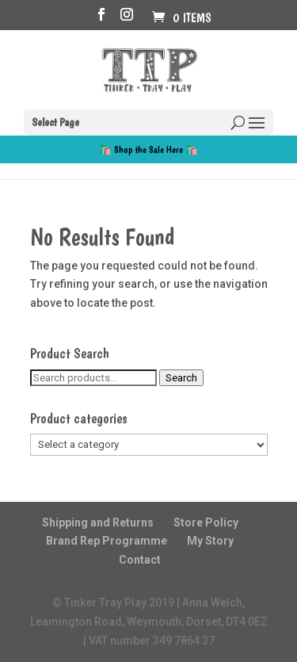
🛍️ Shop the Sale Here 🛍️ (148, 149)
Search (181, 378)
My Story (210, 540)
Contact (140, 559)
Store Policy (205, 522)
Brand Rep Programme (106, 540)
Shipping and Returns (98, 522)
